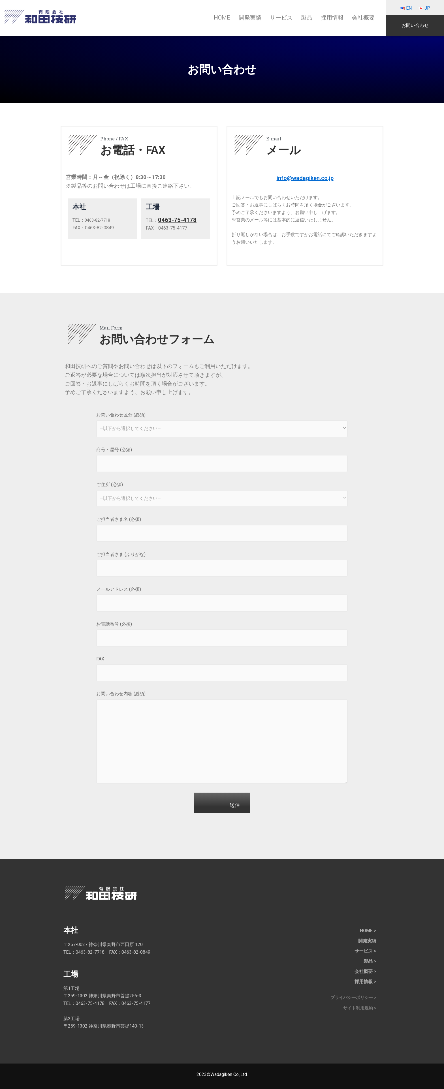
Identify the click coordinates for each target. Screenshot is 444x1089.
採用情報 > (365, 981)
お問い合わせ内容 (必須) (222, 739)
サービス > (365, 951)
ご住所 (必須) (222, 495)
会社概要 (363, 17)
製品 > (370, 961)
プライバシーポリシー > (351, 997)
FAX (222, 669)
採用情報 (332, 17)
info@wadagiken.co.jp (304, 177)
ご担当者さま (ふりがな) (222, 565)
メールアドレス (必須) (222, 600)
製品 (306, 17)
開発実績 (250, 17)
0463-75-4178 (178, 220)
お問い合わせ (415, 25)
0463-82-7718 (99, 220)
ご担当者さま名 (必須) (222, 530)
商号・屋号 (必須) (222, 460)
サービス (281, 17)
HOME (222, 17)
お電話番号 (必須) (222, 634)
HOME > (368, 930)
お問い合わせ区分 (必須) (222, 425)
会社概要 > (365, 971)
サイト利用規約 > (358, 1008)
